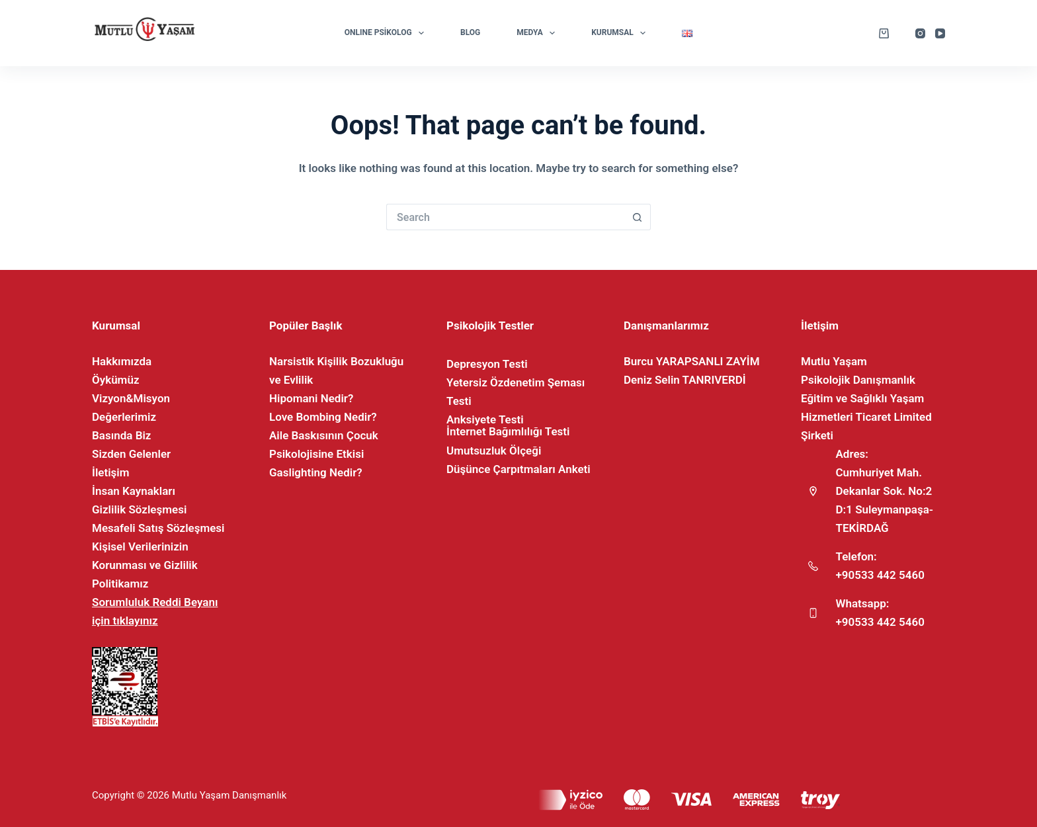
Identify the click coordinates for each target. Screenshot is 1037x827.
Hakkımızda (121, 361)
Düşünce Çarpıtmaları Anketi (518, 469)
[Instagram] (920, 33)
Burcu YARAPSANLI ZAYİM (692, 361)
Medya (538, 33)
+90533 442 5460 (880, 575)
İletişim (111, 472)
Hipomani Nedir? (311, 398)
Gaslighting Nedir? (315, 472)
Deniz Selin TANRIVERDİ (685, 379)
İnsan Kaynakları (133, 491)
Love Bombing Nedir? (323, 416)
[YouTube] (940, 33)
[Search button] (637, 217)
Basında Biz (121, 435)
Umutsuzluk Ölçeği (493, 450)
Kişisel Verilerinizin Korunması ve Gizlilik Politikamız (145, 565)
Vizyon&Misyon (131, 398)
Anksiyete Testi (485, 419)
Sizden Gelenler (131, 453)
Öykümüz (115, 379)
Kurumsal (621, 33)
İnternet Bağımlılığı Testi (507, 431)
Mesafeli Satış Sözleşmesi (158, 528)
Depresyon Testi (487, 363)
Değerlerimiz (124, 416)
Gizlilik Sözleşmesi (139, 509)
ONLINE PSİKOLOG (387, 33)
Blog (470, 32)
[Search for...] (505, 217)
